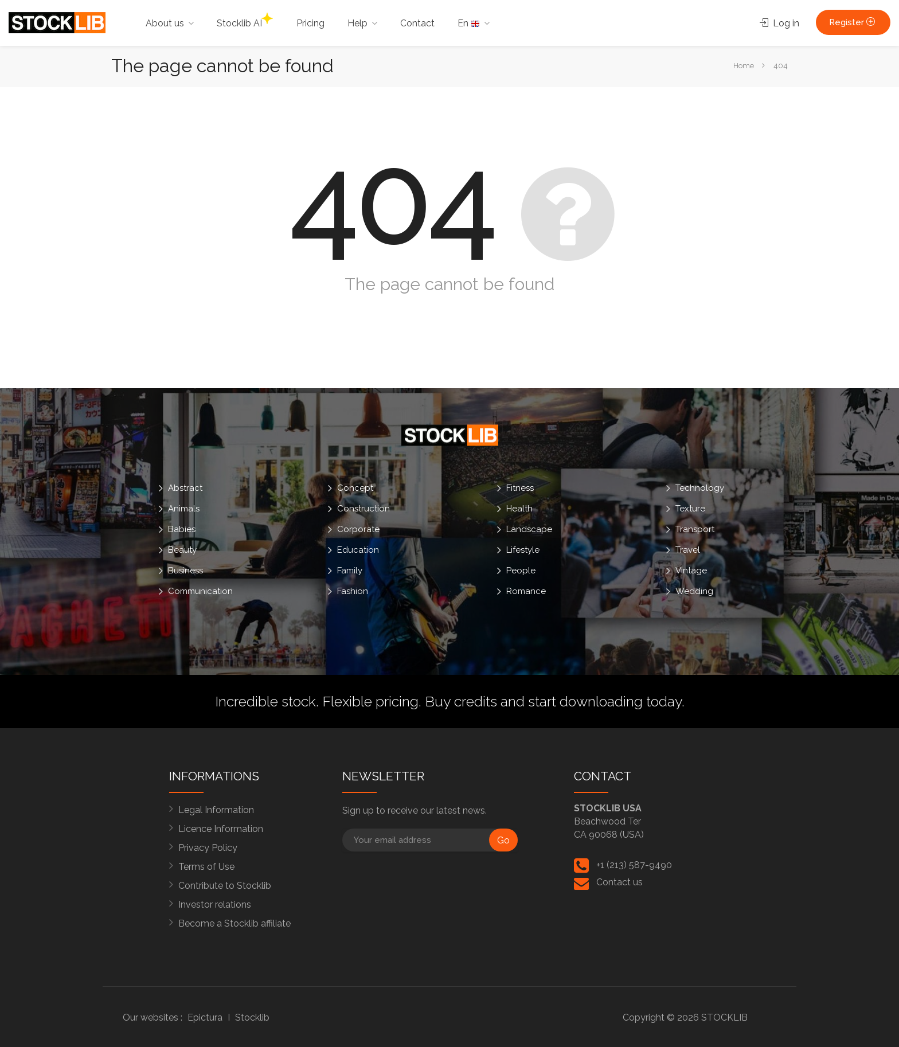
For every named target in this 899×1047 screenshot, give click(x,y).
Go (503, 840)
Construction (363, 508)
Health (519, 508)
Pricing (310, 23)
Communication (200, 591)
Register (853, 22)
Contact (417, 23)
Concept (355, 488)
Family (349, 570)
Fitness (520, 488)
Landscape (529, 529)
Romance (526, 591)
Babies (182, 529)
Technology (699, 488)
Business (185, 570)
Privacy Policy (207, 847)
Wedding (694, 591)
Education (358, 550)
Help (357, 23)
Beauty (182, 550)
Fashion (352, 591)
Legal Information (216, 809)
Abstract (185, 488)
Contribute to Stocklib (224, 885)
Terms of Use (206, 866)
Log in (779, 23)
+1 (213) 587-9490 (634, 865)
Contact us (619, 882)
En (469, 23)
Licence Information (220, 828)
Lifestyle (523, 550)
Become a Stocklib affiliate (234, 923)
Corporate (358, 529)
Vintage (691, 570)
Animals (184, 508)
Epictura (204, 1017)
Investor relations (214, 904)
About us (165, 23)
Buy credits (461, 701)
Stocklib (252, 1017)
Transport (694, 529)
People (521, 570)
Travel (687, 550)
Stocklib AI (245, 21)
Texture (690, 508)
